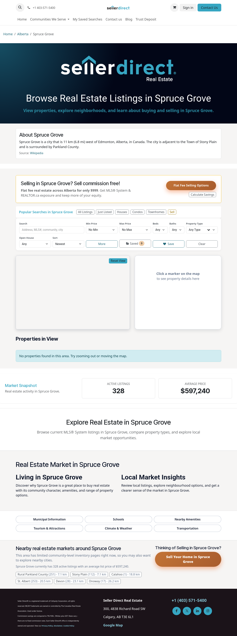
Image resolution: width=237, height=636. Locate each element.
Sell (172, 212)
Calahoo (125, 574)
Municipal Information (49, 519)
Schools (118, 519)
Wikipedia (36, 153)
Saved (135, 243)
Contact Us (209, 7)
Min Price (91, 223)
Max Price (125, 223)
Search (23, 223)
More (102, 244)
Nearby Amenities (188, 519)
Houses (122, 212)
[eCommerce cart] (174, 7)
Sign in (188, 7)
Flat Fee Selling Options (191, 185)
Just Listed (105, 212)
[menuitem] (22, 19)
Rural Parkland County (42, 574)
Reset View (118, 261)
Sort (55, 237)
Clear (201, 244)
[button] (20, 7)
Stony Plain (89, 574)
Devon (70, 581)
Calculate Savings (202, 195)
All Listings (85, 212)
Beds (155, 223)
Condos (137, 212)
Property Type (194, 223)
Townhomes (156, 212)
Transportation (187, 528)
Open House (26, 237)
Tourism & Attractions (49, 528)
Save (168, 244)
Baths (172, 223)
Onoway (104, 581)
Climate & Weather (118, 528)
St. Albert (34, 581)
